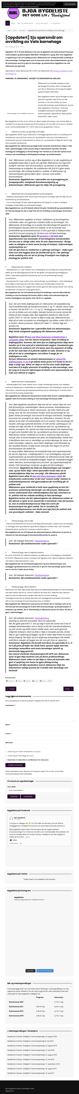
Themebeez (18, 1091)
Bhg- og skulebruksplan (25, 23)
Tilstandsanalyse (42, 540)
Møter (13, 23)
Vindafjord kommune (29, 826)
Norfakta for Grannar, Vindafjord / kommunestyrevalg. (26, 1036)
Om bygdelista (55, 23)
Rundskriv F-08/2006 (48, 236)
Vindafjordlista (21, 834)
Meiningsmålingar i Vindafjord (23, 1031)
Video (13, 840)
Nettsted (9, 743)
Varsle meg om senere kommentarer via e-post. (24, 752)
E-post (8, 733)
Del (21, 843)
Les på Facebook (13, 843)
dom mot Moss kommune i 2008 (47, 476)
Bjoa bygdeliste (19, 818)
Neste (67, 689)
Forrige (11, 689)
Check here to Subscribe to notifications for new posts (27, 760)
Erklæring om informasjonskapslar (29, 6)
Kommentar (10, 705)
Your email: (11, 787)
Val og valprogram (42, 23)
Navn (7, 725)
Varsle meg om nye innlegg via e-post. (21, 756)
